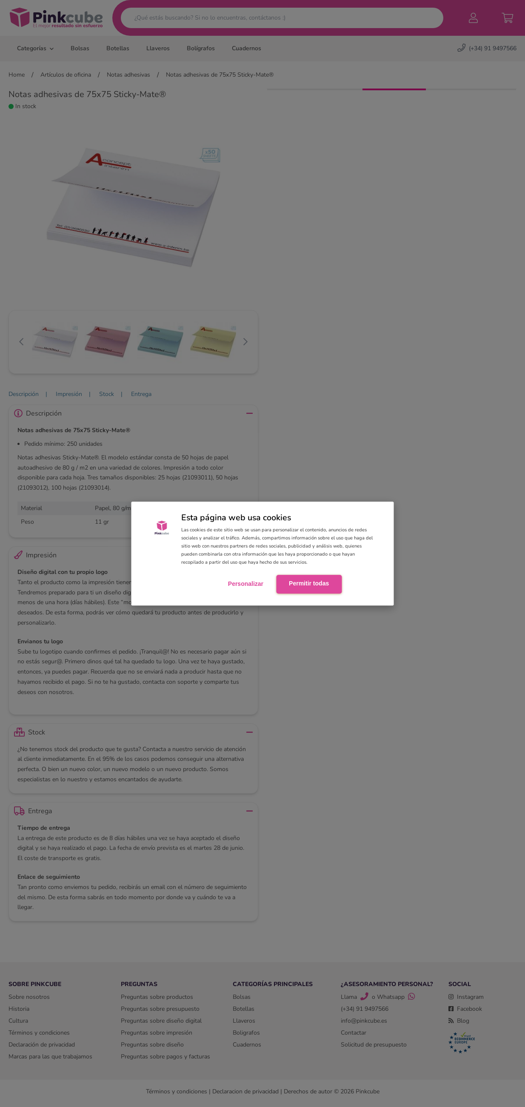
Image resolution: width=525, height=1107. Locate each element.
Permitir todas (309, 583)
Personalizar (245, 583)
